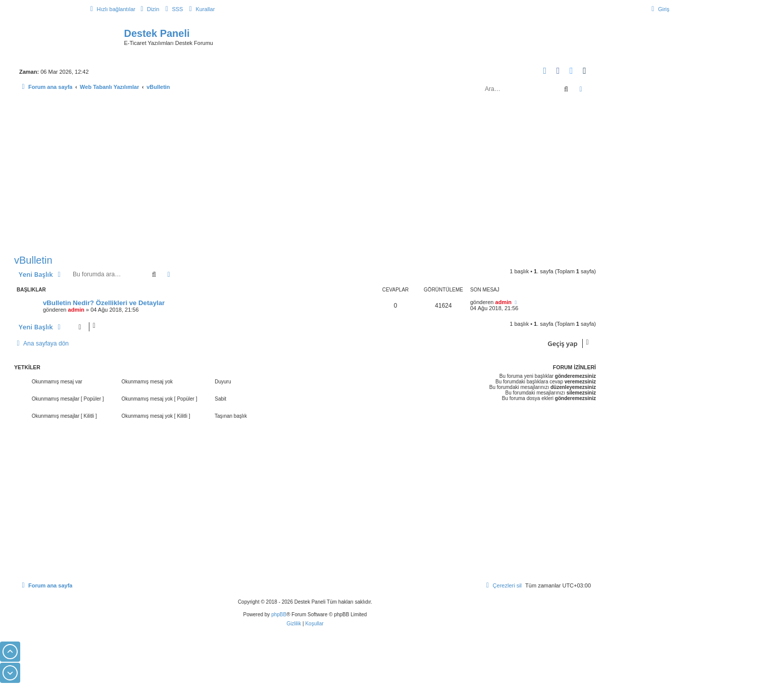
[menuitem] (148, 9)
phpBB (278, 614)
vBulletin (33, 260)
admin (76, 310)
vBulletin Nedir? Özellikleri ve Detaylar (104, 303)
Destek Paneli (157, 33)
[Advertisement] (305, 176)
